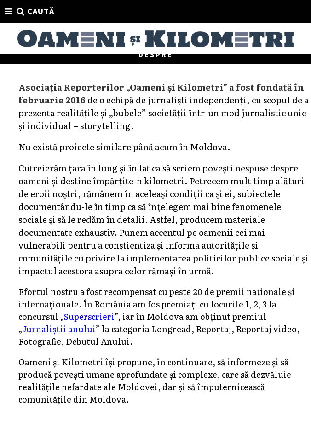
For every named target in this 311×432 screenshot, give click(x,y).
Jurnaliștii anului (58, 329)
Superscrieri (89, 316)
